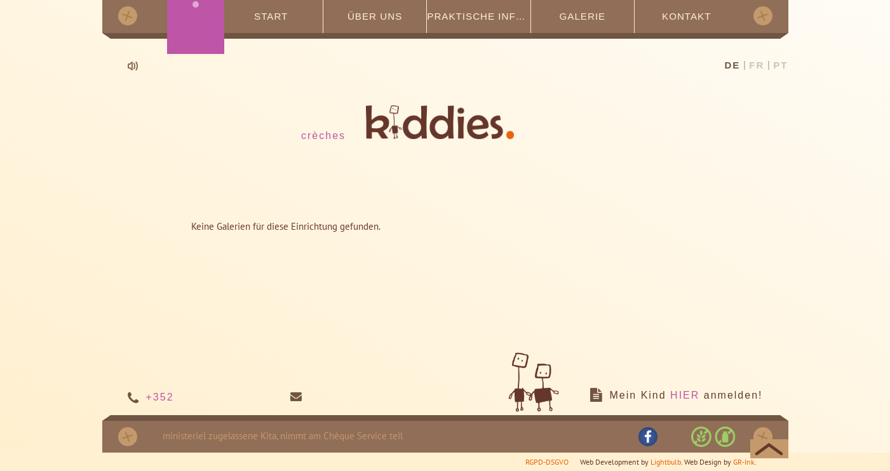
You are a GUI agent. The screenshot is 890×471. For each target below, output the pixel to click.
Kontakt (686, 15)
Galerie (582, 15)
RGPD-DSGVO (547, 461)
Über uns (375, 15)
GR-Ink (744, 461)
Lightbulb (666, 461)
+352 (160, 396)
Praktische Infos (478, 15)
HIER (684, 394)
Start (271, 15)
